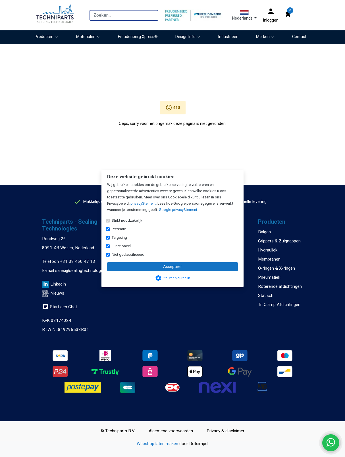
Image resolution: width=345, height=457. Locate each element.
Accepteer (172, 266)
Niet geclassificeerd (128, 254)
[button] (244, 15)
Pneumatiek (269, 277)
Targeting (119, 237)
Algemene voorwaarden (171, 430)
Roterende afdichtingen (280, 286)
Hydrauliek (267, 250)
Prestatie (119, 229)
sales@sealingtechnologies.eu (83, 270)
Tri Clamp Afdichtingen (279, 304)
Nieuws (57, 293)
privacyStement (143, 203)
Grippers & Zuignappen (279, 241)
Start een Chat (59, 306)
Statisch (265, 295)
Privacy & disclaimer (225, 430)
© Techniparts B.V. (118, 430)
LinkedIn (58, 284)
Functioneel (121, 246)
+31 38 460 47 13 (77, 261)
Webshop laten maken (158, 443)
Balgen (264, 231)
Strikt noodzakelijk (127, 220)
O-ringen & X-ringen (276, 268)
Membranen (269, 259)
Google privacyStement (178, 209)
